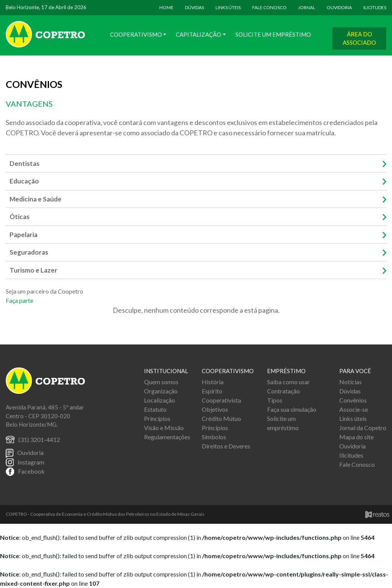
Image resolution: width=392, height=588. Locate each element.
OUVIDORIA (339, 7)
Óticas (19, 217)
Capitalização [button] (198, 34)
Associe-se (353, 409)
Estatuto (155, 409)
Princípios (157, 418)
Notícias (350, 381)
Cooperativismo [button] (136, 34)
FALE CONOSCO (269, 7)
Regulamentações (167, 436)
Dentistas (24, 163)
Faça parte (19, 300)
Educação (24, 181)
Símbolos (214, 436)
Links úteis (353, 418)
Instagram (31, 462)
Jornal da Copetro (362, 427)
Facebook (31, 471)
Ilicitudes (351, 455)
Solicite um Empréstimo (273, 34)
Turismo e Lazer (33, 270)
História (213, 381)
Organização (161, 391)
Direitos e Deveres (226, 446)
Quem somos (161, 381)
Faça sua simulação (291, 409)
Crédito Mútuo (221, 418)
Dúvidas (350, 391)
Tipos (274, 400)
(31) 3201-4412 (39, 439)
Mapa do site (356, 436)
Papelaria (23, 235)
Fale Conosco (357, 464)
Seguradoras (29, 252)
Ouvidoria (30, 452)
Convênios (353, 400)
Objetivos (215, 409)
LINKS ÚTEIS (228, 7)
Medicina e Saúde (36, 199)
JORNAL (306, 7)
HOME (166, 7)
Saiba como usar (288, 381)
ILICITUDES (374, 7)
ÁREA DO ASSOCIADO (359, 38)
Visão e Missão (164, 427)
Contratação (283, 391)
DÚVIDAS (194, 7)
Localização (159, 400)
